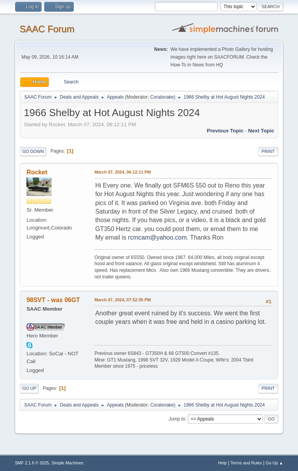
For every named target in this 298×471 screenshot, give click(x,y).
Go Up (29, 388)
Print (268, 151)
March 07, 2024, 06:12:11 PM (122, 172)
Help (222, 463)
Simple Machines (67, 463)
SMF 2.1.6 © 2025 (32, 463)
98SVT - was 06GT (53, 300)
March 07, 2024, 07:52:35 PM (122, 299)
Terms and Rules (246, 463)
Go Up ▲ (274, 463)
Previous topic (225, 131)
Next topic (261, 131)
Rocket (36, 172)
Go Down (33, 151)
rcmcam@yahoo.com (157, 237)
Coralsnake (162, 97)
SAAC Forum (46, 29)
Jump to (177, 418)
